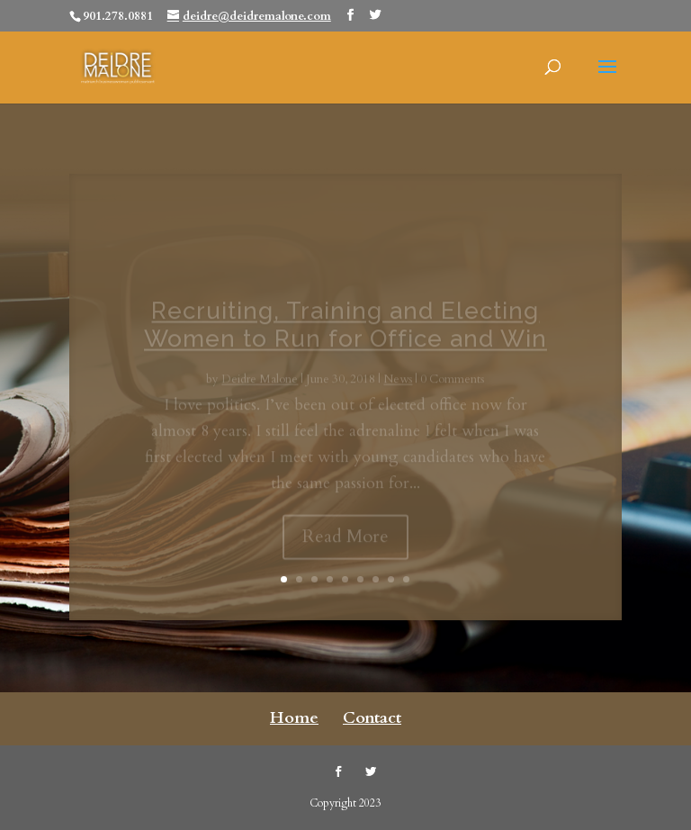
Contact (372, 718)
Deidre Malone (259, 389)
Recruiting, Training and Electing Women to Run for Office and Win (345, 333)
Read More (345, 546)
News (397, 389)
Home (294, 718)
